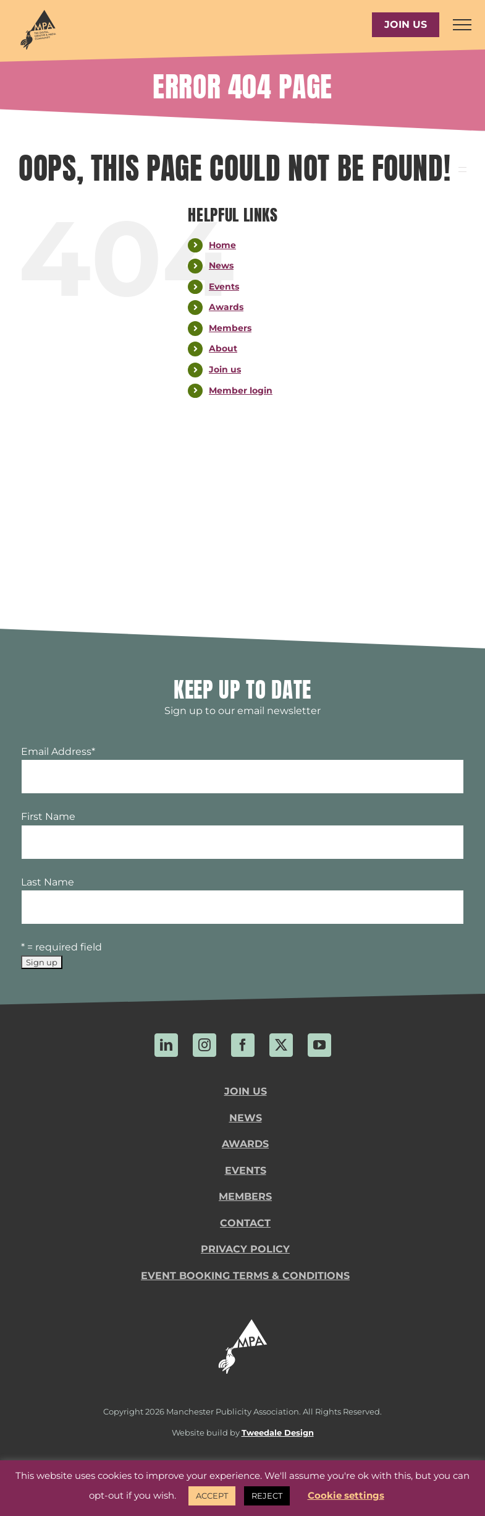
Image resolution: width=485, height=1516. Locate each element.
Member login (240, 390)
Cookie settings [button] (346, 1495)
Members (230, 328)
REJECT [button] (266, 1496)
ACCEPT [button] (212, 1496)
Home (222, 245)
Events (224, 286)
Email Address (58, 751)
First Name (48, 816)
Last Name (47, 882)
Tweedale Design (278, 1432)
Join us (225, 369)
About (223, 348)
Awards (226, 306)
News (221, 265)
